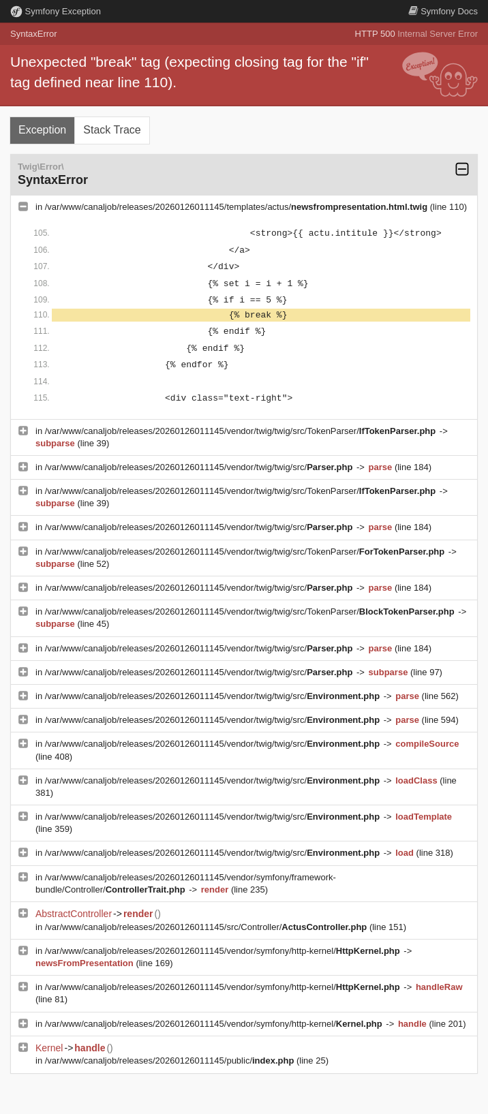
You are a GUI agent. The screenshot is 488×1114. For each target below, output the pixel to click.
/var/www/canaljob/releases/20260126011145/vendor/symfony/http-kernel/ (224, 951)
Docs (443, 11)
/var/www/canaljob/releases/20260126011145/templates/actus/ (237, 207)
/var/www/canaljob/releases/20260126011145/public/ (170, 1060)
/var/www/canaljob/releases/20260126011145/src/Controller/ (207, 927)
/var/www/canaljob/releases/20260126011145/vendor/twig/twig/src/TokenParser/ (241, 431)
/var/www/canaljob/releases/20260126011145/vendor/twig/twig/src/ (200, 467)
